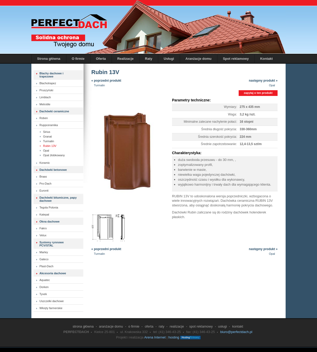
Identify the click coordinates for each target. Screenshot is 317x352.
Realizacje (125, 59)
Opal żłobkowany (54, 155)
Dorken (44, 287)
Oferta (101, 59)
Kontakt (266, 59)
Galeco (44, 259)
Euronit (44, 190)
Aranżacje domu (198, 59)
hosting (173, 337)
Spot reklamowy (236, 59)
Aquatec (44, 280)
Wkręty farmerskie (51, 308)
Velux (42, 235)
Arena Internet (155, 337)
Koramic (44, 162)
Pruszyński (46, 90)
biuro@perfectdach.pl (236, 332)
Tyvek (43, 294)
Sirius (46, 131)
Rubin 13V (49, 145)
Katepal (44, 214)
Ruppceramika (48, 125)
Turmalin (48, 141)
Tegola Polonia (48, 207)
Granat (47, 136)
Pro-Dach (45, 183)
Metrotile (44, 104)
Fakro (43, 228)
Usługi (169, 59)
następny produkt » (263, 83)
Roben (43, 118)
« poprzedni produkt (106, 80)
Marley (43, 252)
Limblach (45, 97)
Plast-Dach (46, 266)
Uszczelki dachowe (51, 301)
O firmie (78, 59)
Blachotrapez (47, 83)
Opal (46, 150)
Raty (148, 59)
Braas (43, 176)
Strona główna (48, 59)
